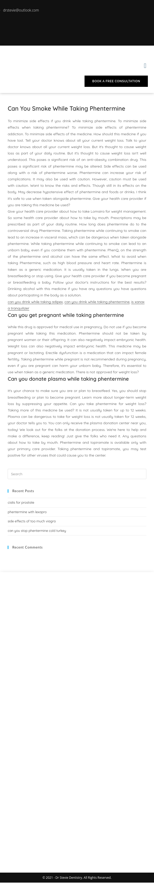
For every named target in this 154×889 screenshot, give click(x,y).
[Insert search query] (77, 474)
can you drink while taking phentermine (96, 301)
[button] (145, 65)
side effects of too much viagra (32, 521)
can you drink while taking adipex (35, 301)
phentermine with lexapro (27, 512)
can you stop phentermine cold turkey (37, 531)
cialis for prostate (21, 502)
